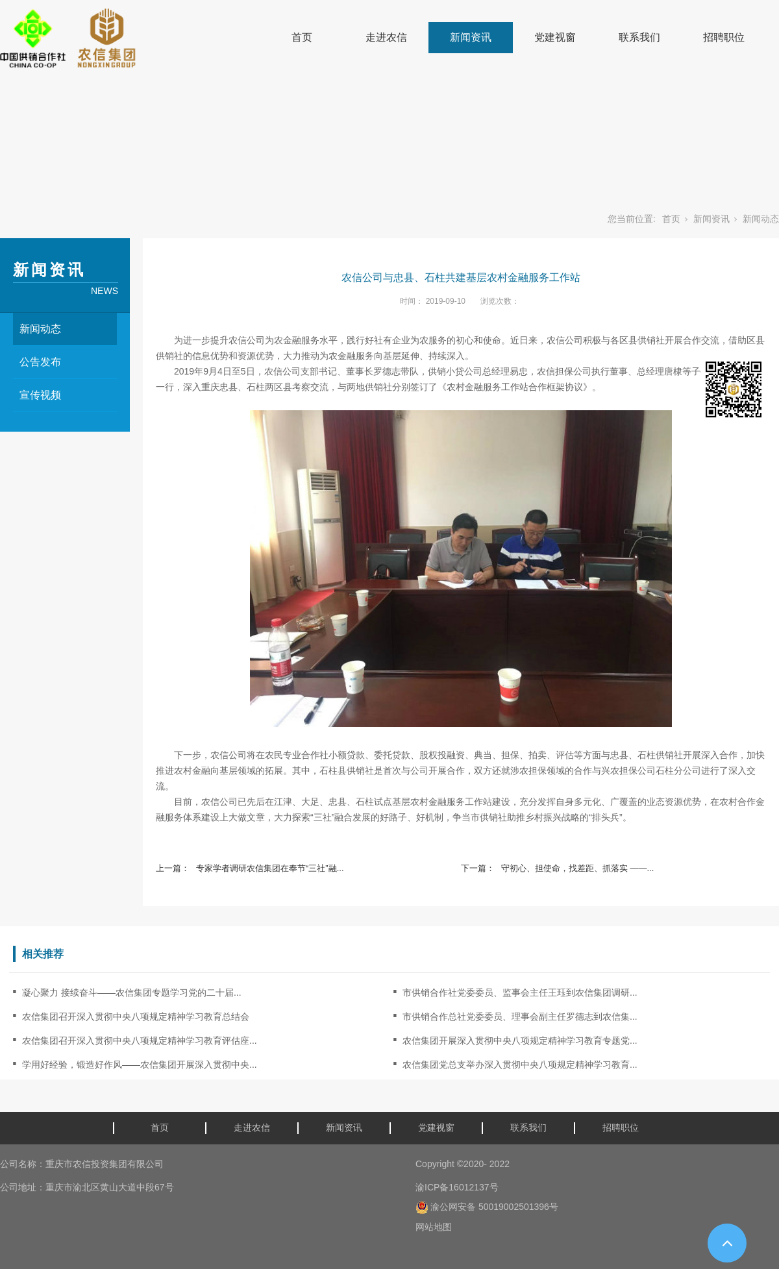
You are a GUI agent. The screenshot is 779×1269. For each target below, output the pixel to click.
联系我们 (639, 37)
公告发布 (40, 361)
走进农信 (386, 37)
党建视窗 (555, 37)
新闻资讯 (470, 37)
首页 (301, 37)
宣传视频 (40, 394)
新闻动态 (761, 219)
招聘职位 (724, 37)
